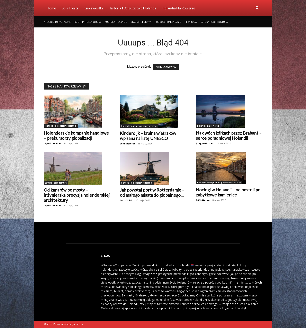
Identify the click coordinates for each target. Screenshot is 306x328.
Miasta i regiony (141, 21)
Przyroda (191, 21)
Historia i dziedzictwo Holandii (132, 8)
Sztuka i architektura (214, 21)
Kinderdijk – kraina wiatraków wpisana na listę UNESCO (148, 136)
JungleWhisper (205, 143)
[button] (257, 8)
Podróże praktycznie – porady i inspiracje (219, 182)
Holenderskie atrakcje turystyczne (138, 126)
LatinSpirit (126, 200)
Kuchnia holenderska (87, 21)
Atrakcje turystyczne (57, 21)
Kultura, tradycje (116, 21)
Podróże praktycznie (168, 21)
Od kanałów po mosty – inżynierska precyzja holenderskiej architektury (77, 195)
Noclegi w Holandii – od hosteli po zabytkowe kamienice (228, 192)
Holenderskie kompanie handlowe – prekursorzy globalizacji (76, 135)
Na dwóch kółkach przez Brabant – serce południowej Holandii (229, 135)
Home (51, 8)
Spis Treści (70, 8)
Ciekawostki (93, 8)
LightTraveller (52, 143)
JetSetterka (203, 200)
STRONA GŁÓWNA (166, 67)
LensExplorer (127, 143)
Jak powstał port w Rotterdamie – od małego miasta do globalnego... (152, 192)
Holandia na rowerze (178, 8)
